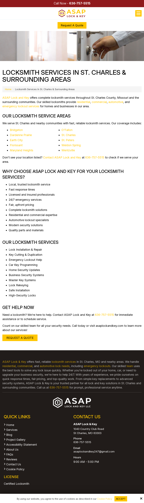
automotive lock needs (55, 372)
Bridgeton (16, 130)
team (130, 372)
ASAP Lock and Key (15, 97)
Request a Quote (72, 25)
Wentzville (68, 150)
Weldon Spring (71, 145)
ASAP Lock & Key (14, 367)
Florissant (16, 145)
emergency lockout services (20, 106)
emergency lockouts (97, 372)
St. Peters (68, 140)
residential (83, 102)
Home (8, 89)
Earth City (16, 140)
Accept (121, 498)
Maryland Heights (21, 150)
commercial (99, 102)
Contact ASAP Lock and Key (62, 157)
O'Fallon (67, 130)
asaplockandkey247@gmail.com (94, 451)
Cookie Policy (104, 498)
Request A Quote (20, 337)
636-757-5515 (79, 3)
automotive (115, 102)
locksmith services (64, 367)
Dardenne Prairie (21, 135)
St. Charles (69, 135)
